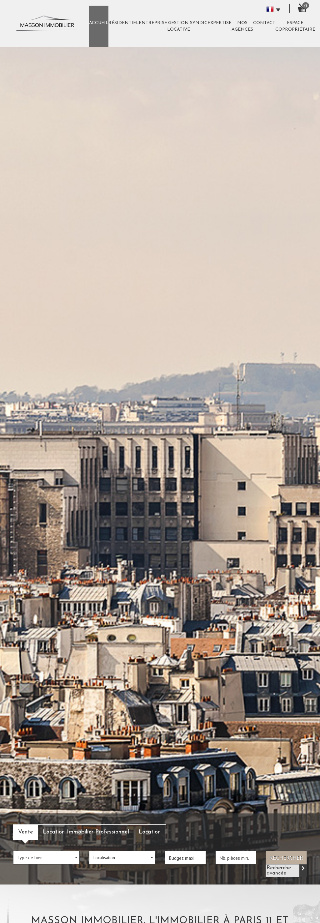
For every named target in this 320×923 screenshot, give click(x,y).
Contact (264, 23)
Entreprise (153, 23)
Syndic (199, 23)
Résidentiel (123, 23)
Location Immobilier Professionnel (86, 832)
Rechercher (286, 857)
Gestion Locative (178, 26)
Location (150, 832)
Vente (25, 832)
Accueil (98, 23)
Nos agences (242, 26)
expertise (220, 23)
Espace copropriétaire (295, 26)
